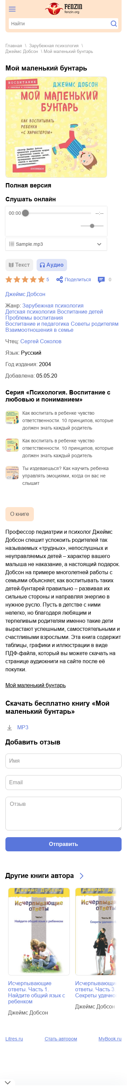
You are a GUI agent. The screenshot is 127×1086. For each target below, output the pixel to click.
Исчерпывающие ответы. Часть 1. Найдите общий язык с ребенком (36, 992)
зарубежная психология (54, 45)
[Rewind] (16, 226)
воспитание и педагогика (37, 324)
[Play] (30, 226)
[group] (56, 221)
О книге (19, 514)
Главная (13, 45)
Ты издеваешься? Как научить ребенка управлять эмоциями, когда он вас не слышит (65, 476)
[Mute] (74, 226)
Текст (22, 265)
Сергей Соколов (41, 341)
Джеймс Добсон (21, 51)
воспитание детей (80, 312)
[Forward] (45, 226)
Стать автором (61, 1038)
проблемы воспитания (34, 318)
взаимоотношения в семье (39, 330)
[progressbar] (58, 213)
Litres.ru (14, 1038)
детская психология (30, 312)
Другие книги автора (39, 875)
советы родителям (95, 324)
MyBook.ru (110, 1038)
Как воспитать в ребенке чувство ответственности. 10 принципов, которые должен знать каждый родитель (67, 420)
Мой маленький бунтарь (35, 685)
